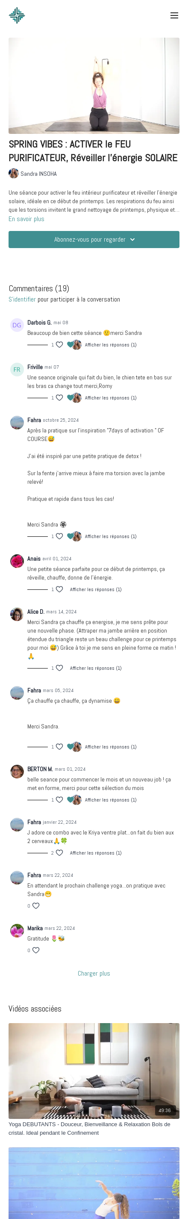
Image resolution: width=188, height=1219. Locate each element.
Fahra (34, 420)
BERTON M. (40, 769)
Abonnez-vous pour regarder (96, 239)
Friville (35, 367)
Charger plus (94, 973)
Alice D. (35, 611)
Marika (35, 928)
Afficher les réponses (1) (111, 344)
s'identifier (22, 299)
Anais (34, 558)
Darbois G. (39, 322)
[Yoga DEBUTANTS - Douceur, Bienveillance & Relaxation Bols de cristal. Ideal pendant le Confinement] (94, 1128)
